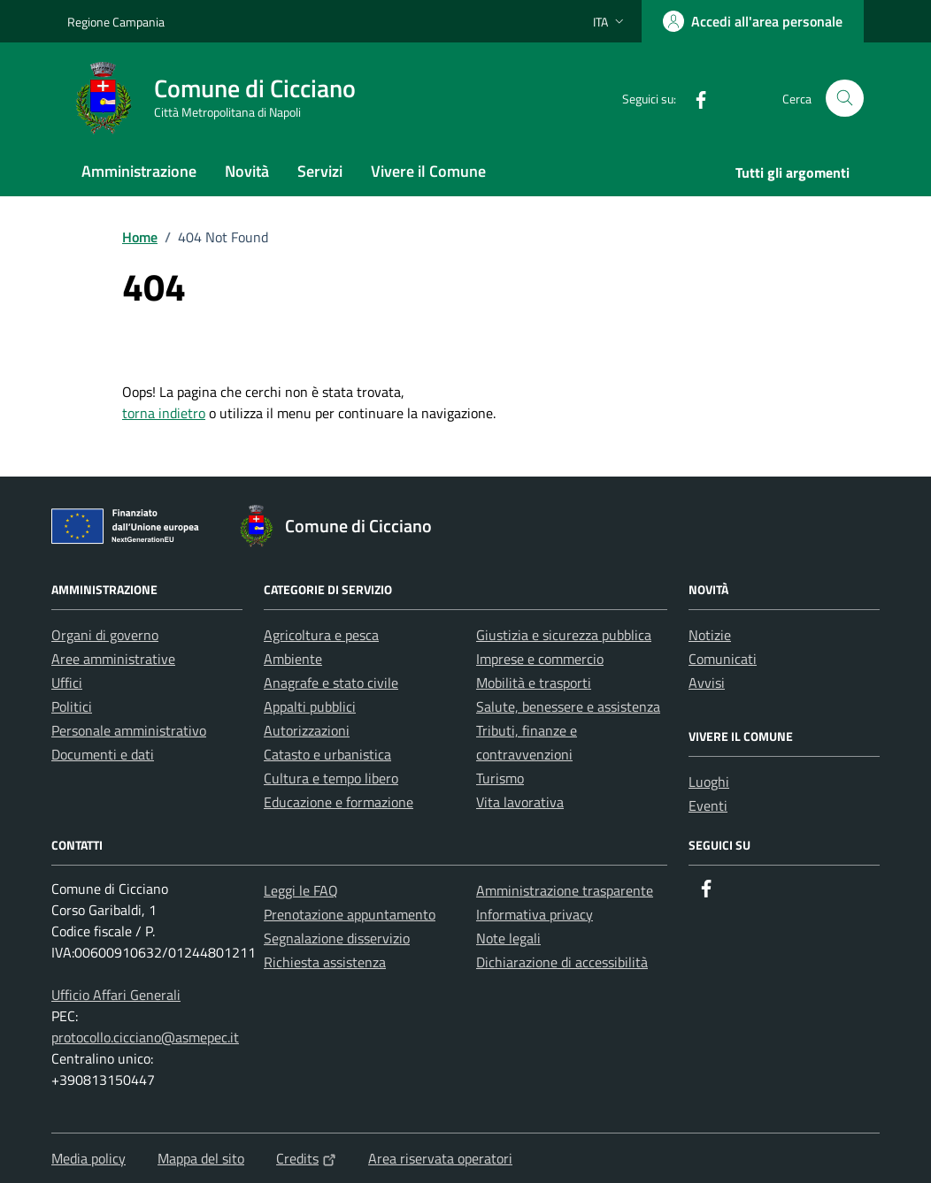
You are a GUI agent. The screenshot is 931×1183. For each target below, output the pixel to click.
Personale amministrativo (128, 730)
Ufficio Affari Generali (116, 994)
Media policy (88, 1158)
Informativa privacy (534, 914)
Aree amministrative (113, 658)
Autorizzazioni (307, 730)
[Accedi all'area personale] (753, 21)
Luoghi (709, 781)
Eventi (708, 805)
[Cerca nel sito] (845, 99)
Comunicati (723, 658)
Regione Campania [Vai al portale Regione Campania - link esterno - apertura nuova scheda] (116, 21)
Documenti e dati (102, 754)
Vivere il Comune (428, 171)
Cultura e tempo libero (331, 778)
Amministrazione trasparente (564, 890)
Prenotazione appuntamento (349, 914)
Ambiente (293, 658)
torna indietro (163, 413)
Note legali (508, 938)
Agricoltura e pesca (321, 634)
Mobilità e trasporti (533, 682)
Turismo (500, 778)
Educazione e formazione (338, 802)
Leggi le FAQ (301, 890)
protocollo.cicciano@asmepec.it (145, 1037)
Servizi (319, 171)
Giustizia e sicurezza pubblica (563, 634)
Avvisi (707, 682)
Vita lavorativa (520, 802)
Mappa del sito (201, 1158)
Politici (71, 706)
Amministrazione (138, 171)
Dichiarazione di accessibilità (562, 962)
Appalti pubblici (310, 706)
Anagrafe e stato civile (331, 682)
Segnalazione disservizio (337, 938)
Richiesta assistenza (325, 962)
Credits (306, 1158)
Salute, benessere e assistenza (568, 706)
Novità (247, 171)
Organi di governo (104, 634)
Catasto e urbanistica (327, 754)
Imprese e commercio (540, 658)
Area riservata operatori (440, 1158)
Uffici (66, 682)
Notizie (710, 634)
